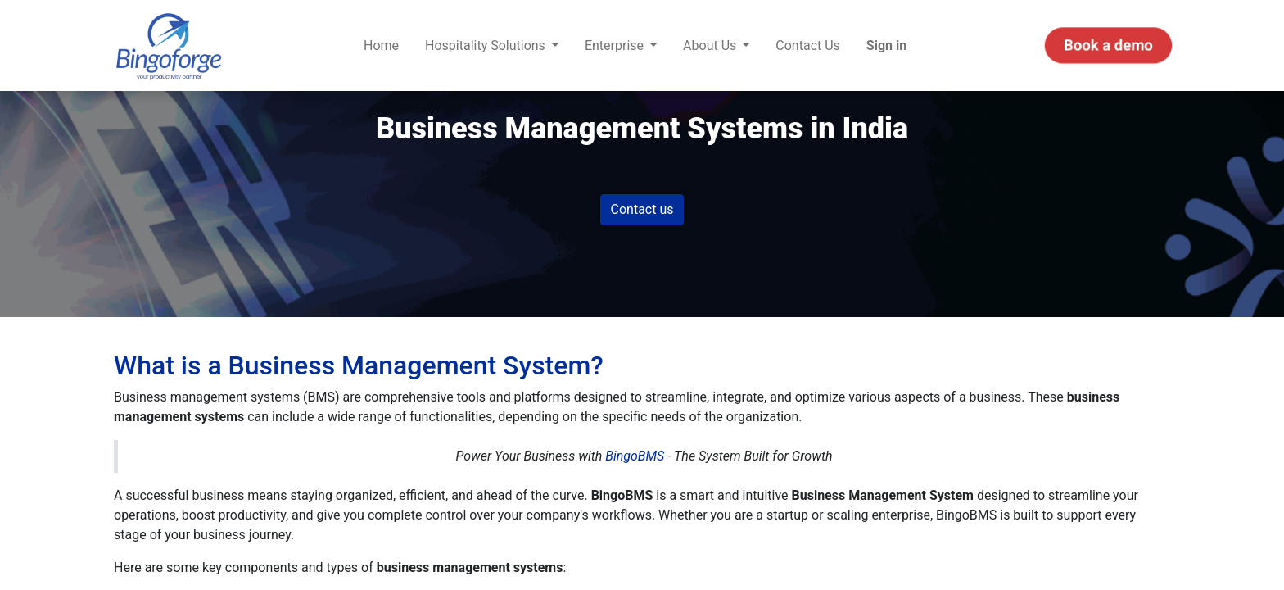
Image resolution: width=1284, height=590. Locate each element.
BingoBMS (634, 456)
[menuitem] (381, 46)
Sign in (886, 45)
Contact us (642, 209)
